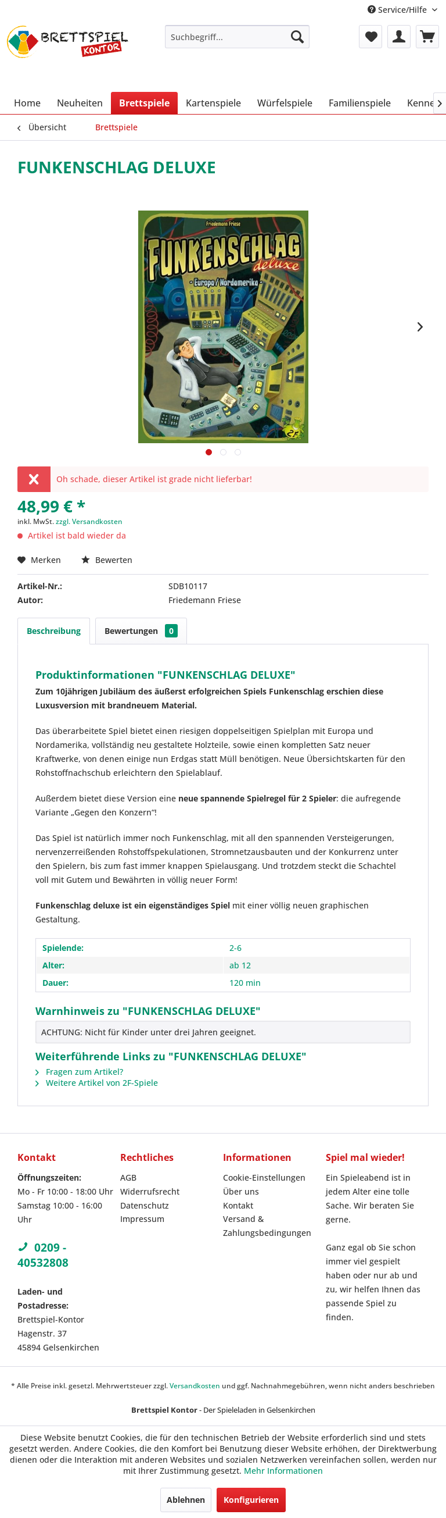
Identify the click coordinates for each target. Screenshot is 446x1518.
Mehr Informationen (283, 1470)
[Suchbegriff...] (237, 36)
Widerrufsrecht (149, 1191)
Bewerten (106, 559)
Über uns (241, 1191)
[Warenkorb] (427, 36)
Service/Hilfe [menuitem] (398, 9)
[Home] (27, 103)
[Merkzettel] (370, 36)
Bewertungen (141, 630)
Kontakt (238, 1205)
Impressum (142, 1218)
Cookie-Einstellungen (264, 1177)
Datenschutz (144, 1205)
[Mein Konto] (399, 36)
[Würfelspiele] (285, 103)
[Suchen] (297, 36)
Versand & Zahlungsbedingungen (267, 1225)
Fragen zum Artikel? (79, 1071)
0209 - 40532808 (43, 1255)
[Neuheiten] (80, 103)
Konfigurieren (251, 1499)
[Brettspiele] (144, 103)
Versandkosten (195, 1386)
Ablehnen (186, 1499)
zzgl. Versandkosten (89, 521)
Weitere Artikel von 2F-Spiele (96, 1082)
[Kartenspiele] (213, 103)
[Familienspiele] (360, 103)
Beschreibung (54, 630)
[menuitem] (237, 36)
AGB (128, 1177)
